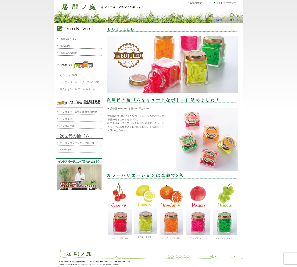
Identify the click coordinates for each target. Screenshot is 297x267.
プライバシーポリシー (226, 3)
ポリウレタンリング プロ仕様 (77, 143)
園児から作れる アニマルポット (77, 89)
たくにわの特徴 (72, 75)
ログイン (234, 20)
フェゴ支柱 (66, 118)
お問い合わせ (196, 3)
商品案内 (65, 45)
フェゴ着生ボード (70, 125)
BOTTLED (65, 150)
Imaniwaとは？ (68, 38)
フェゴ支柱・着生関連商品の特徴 (78, 111)
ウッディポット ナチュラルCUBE (79, 82)
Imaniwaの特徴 (68, 53)
